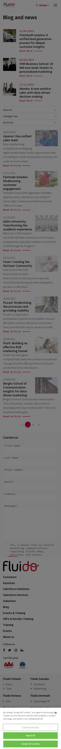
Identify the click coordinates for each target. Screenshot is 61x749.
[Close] (55, 712)
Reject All (30, 735)
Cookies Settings (30, 727)
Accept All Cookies (30, 743)
